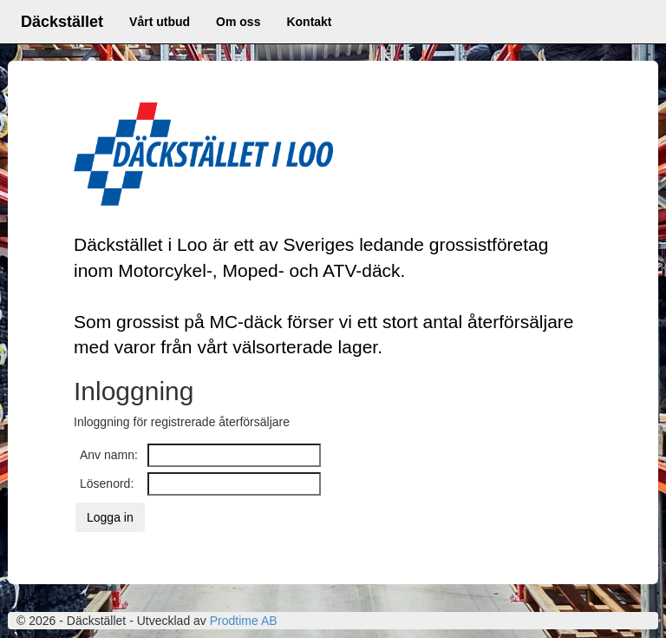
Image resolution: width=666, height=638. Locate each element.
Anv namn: (109, 455)
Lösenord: (107, 483)
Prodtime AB (244, 621)
